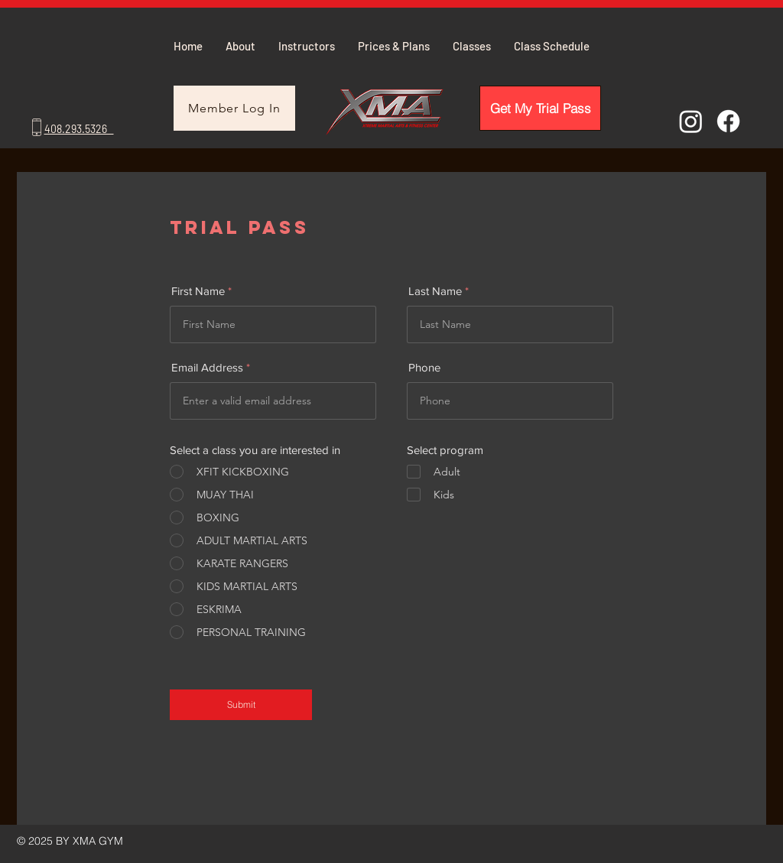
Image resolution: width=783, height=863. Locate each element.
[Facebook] (728, 121)
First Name (198, 291)
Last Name (435, 291)
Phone (424, 367)
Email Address (207, 367)
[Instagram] (691, 121)
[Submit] (241, 704)
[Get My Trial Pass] (540, 108)
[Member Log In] (234, 108)
